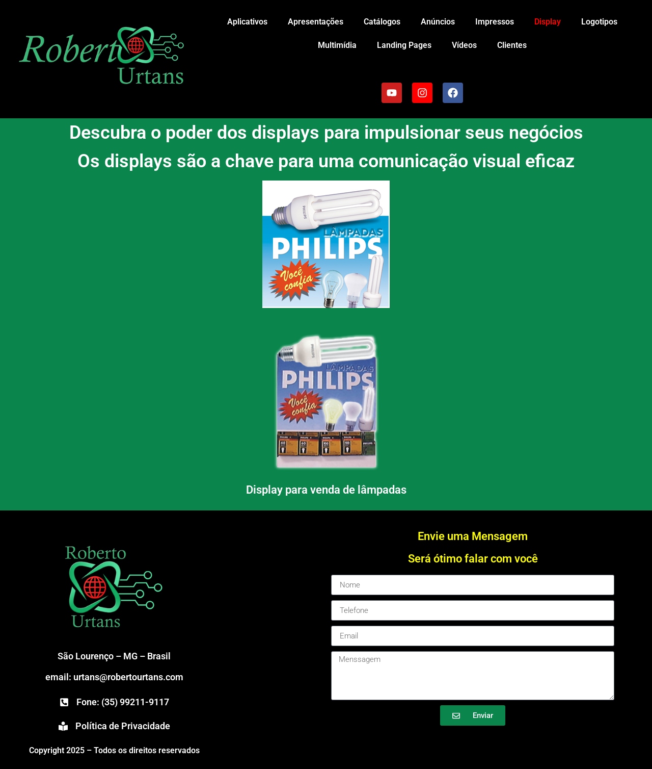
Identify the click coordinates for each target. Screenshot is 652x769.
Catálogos (382, 22)
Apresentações (315, 22)
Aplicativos (247, 22)
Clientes (512, 45)
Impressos (494, 22)
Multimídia (337, 45)
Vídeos (464, 45)
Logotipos (599, 22)
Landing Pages (404, 45)
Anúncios (438, 22)
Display (547, 22)
